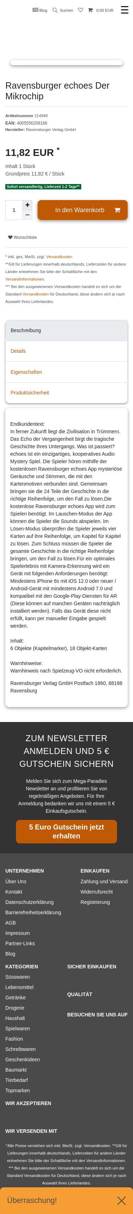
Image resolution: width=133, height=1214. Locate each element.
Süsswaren (17, 977)
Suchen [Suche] (63, 10)
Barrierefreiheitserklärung (33, 912)
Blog (40, 9)
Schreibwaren (20, 1049)
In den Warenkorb (87, 210)
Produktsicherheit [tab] (30, 393)
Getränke (15, 997)
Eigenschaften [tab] (26, 372)
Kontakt (13, 892)
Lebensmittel (19, 987)
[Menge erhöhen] (27, 205)
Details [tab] (18, 351)
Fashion (14, 1039)
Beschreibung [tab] (26, 330)
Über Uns (15, 881)
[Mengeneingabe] (13, 210)
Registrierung (95, 902)
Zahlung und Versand (104, 881)
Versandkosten (59, 257)
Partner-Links (20, 943)
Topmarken (17, 1090)
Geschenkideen (22, 1059)
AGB (10, 923)
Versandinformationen (24, 279)
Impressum (17, 933)
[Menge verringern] (27, 215)
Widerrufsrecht (97, 892)
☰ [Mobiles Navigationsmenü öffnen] (124, 10)
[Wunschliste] (80, 10)
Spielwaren (17, 1028)
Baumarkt (16, 1070)
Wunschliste (22, 237)
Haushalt (15, 1018)
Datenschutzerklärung (29, 902)
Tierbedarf (16, 1080)
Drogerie (14, 1008)
